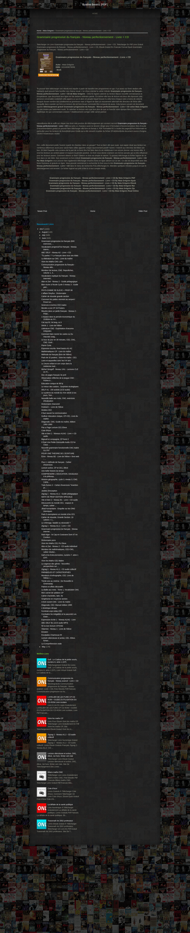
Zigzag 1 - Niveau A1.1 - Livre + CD (57, 560)
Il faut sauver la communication (55, 434)
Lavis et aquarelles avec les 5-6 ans (57, 379)
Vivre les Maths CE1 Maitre (54, 597)
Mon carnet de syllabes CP (54, 634)
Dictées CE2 (48, 431)
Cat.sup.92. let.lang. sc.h (53, 333)
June (45, 238)
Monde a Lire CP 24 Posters (54, 318)
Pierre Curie (48, 356)
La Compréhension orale (53, 693)
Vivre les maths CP (57, 778)
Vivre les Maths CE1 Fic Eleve (55, 577)
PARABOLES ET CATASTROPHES (57, 611)
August (46, 232)
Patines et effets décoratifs (53, 626)
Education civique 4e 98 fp (53, 402)
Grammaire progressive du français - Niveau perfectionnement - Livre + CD (84, 37)
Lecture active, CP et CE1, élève (56, 491)
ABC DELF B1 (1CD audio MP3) (56, 669)
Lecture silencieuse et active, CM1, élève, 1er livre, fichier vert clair (58, 820)
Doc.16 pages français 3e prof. (55, 393)
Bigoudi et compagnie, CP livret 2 (56, 460)
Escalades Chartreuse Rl (53, 684)
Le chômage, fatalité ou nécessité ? (57, 557)
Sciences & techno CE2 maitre (55, 315)
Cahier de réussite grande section (56, 307)
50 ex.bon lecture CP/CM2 (53, 672)
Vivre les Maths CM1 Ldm (53, 267)
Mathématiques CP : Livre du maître (57, 364)
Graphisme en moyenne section (56, 640)
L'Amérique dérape (50, 652)
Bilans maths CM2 (56, 839)
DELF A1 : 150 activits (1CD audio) (57, 410)
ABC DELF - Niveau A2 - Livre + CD (57, 253)
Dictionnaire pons (50, 574)
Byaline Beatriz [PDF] (95, 4)
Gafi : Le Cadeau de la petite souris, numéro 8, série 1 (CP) (58, 711)
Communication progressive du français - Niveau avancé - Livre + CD (60, 732)
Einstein (46, 681)
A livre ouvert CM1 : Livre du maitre (57, 643)
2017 (43, 229)
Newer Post (43, 211)
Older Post (141, 211)
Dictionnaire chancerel (52, 425)
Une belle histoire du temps (54, 494)
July (45, 235)
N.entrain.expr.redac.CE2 (53, 655)
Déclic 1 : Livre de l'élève (53, 336)
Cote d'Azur (47, 451)
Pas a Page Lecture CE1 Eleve (55, 448)
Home (95, 13)
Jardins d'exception (50, 514)
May (45, 696)
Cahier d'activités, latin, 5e (53, 637)
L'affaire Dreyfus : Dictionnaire (55, 304)
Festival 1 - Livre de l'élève (53, 428)
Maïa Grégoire (49, 31)
